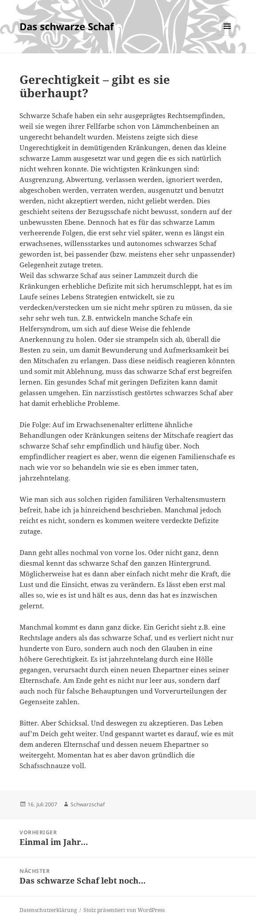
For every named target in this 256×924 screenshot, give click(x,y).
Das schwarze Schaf (67, 26)
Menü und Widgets (227, 35)
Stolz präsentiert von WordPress (124, 910)
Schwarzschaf (88, 804)
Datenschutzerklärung (48, 910)
